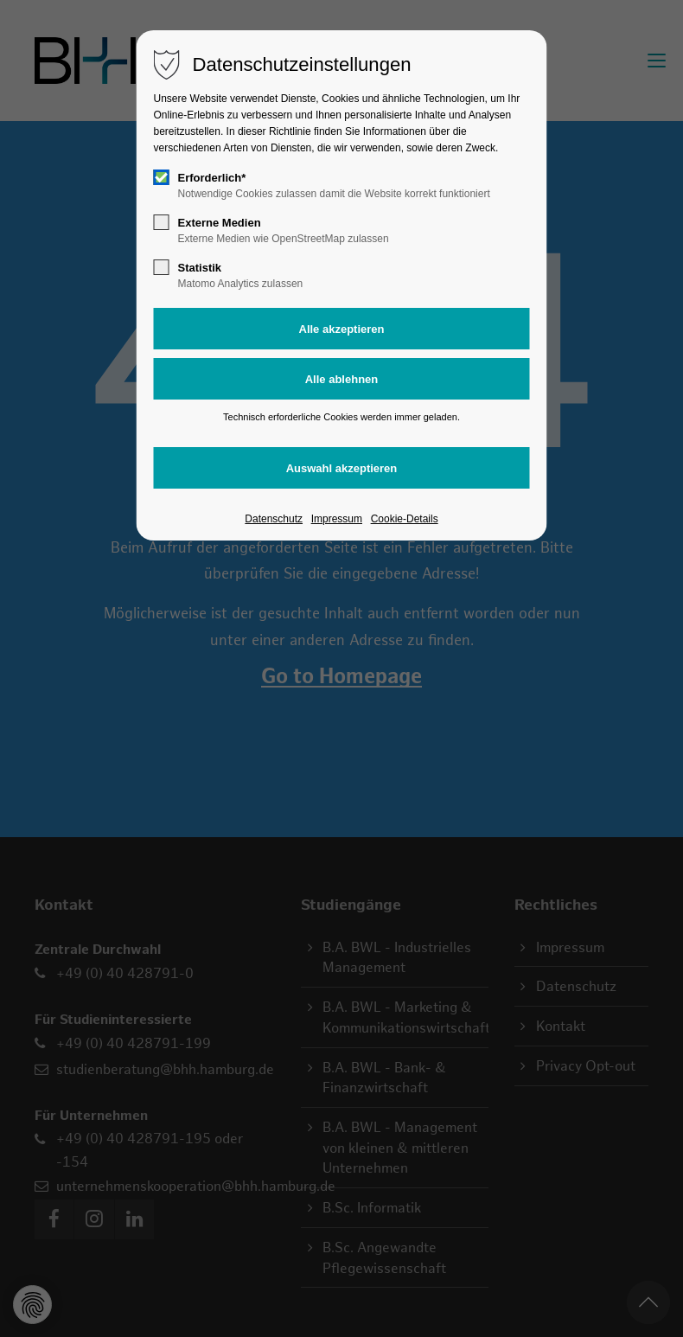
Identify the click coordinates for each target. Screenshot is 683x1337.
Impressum (336, 519)
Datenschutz (274, 519)
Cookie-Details (404, 519)
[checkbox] (161, 177)
